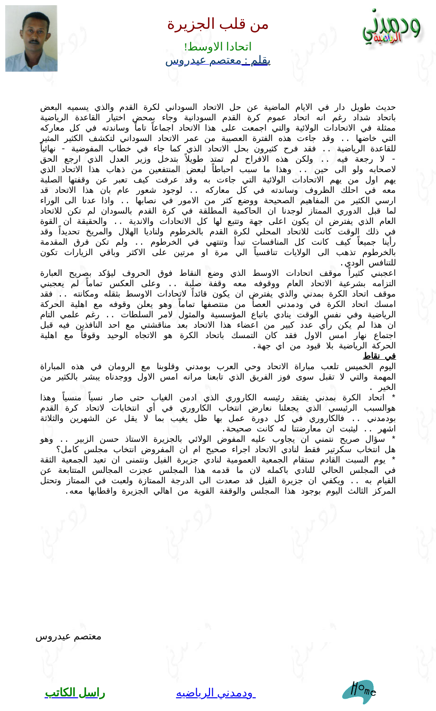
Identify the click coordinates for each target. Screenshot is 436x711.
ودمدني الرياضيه (216, 692)
